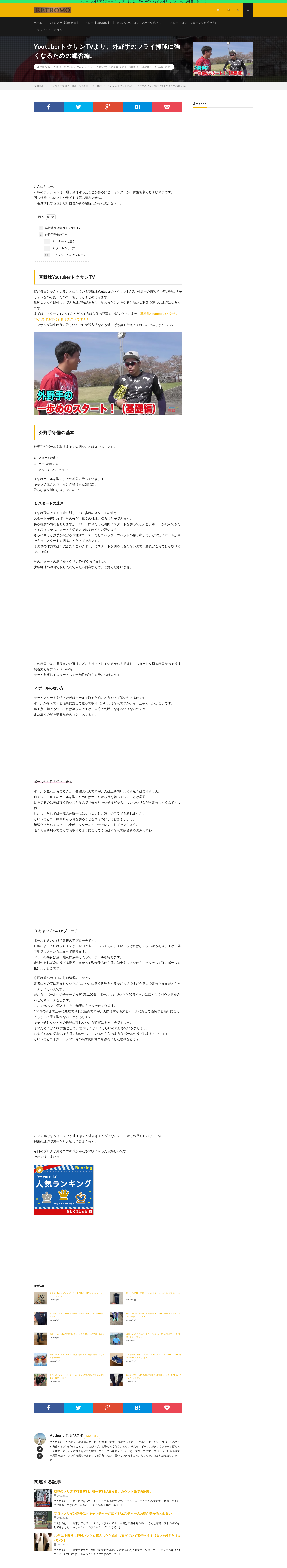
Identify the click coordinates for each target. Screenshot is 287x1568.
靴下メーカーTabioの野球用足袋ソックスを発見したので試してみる (77, 1334)
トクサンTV (100, 67)
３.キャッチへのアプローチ (65, 255)
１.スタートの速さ (59, 241)
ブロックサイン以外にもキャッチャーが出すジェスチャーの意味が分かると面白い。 (114, 1513)
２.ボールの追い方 (59, 248)
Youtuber (81, 67)
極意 (160, 67)
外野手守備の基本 (53, 234)
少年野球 (133, 67)
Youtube (71, 67)
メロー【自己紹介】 (97, 22)
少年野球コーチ (148, 67)
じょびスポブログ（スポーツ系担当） (140, 22)
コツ (89, 67)
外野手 (123, 67)
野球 (58, 67)
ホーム (38, 22)
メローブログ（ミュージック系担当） (194, 22)
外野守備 (113, 67)
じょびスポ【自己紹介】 (63, 22)
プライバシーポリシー (51, 30)
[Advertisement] (108, 152)
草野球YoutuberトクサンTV (59, 228)
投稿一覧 (91, 1435)
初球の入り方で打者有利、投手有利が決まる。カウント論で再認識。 (103, 1491)
